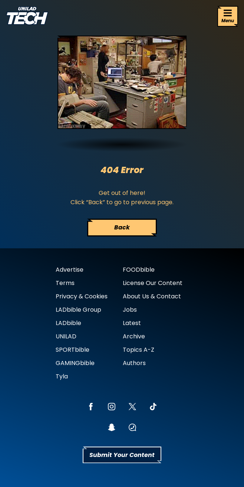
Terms (65, 283)
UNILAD (66, 336)
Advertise (69, 269)
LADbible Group (78, 309)
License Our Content (152, 283)
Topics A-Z (138, 349)
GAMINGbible (75, 363)
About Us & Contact (152, 296)
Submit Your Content (122, 455)
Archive (134, 336)
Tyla (62, 376)
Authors (134, 363)
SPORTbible (72, 349)
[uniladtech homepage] (27, 16)
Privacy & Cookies (82, 296)
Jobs (130, 309)
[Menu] (227, 16)
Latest (132, 323)
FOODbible (139, 269)
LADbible (68, 323)
